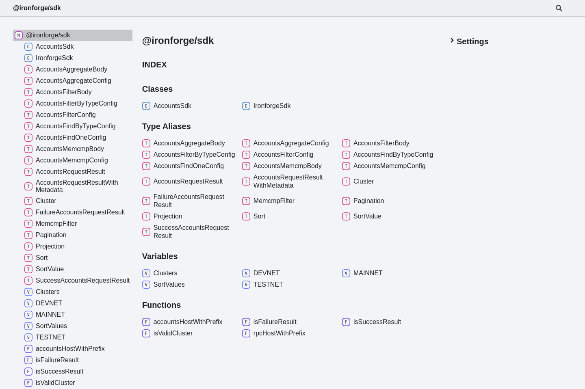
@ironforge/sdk (37, 7)
